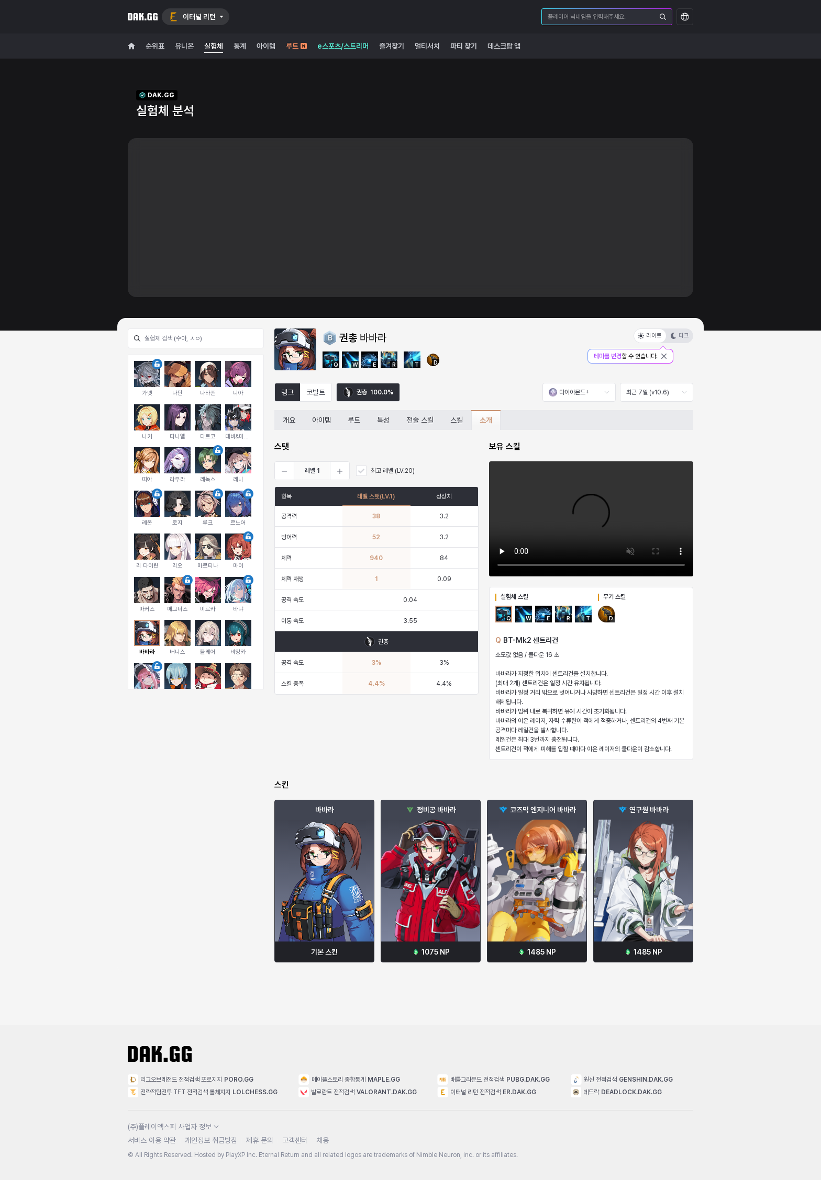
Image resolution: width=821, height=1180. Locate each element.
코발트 (315, 392)
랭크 (287, 392)
